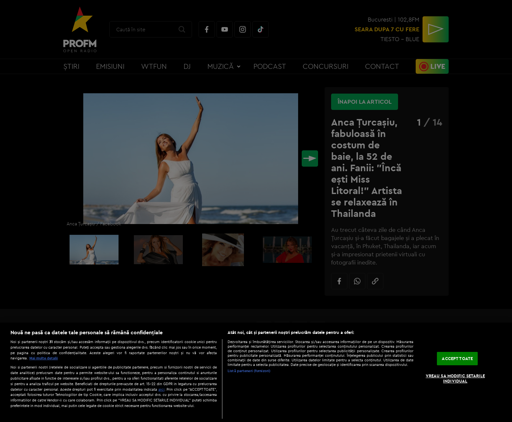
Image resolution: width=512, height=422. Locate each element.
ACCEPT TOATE (457, 358)
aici (161, 389)
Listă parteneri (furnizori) (249, 371)
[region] (256, 372)
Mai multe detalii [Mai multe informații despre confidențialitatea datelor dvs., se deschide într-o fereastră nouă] (43, 358)
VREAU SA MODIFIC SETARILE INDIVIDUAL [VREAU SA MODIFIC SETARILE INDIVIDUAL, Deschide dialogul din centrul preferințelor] (455, 378)
